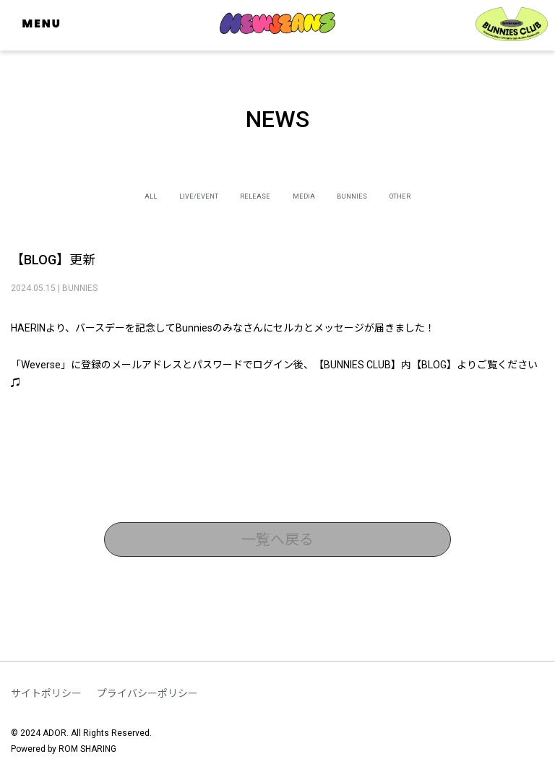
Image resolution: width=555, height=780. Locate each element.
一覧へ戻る (277, 539)
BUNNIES (383, 195)
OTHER (452, 195)
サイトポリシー (46, 693)
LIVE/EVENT (164, 195)
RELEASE (246, 195)
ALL (96, 195)
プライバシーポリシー (147, 693)
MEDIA (315, 195)
